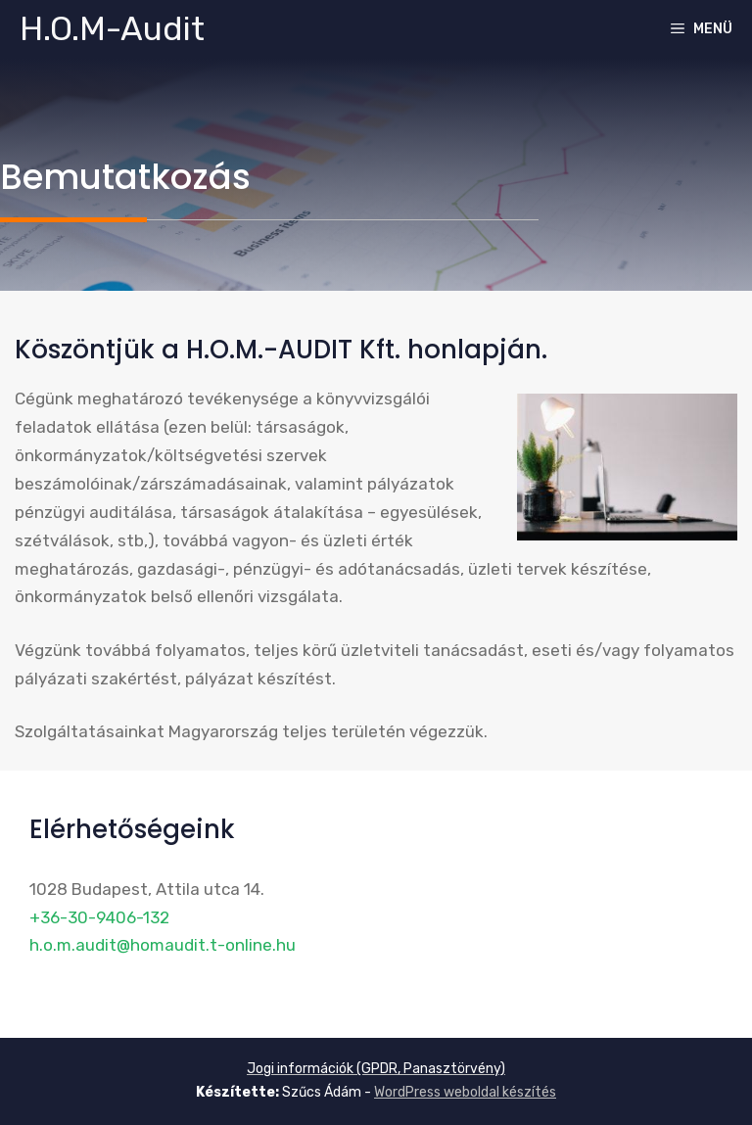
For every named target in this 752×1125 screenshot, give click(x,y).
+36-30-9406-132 (99, 917)
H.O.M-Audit (112, 29)
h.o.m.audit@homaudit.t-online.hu (162, 945)
